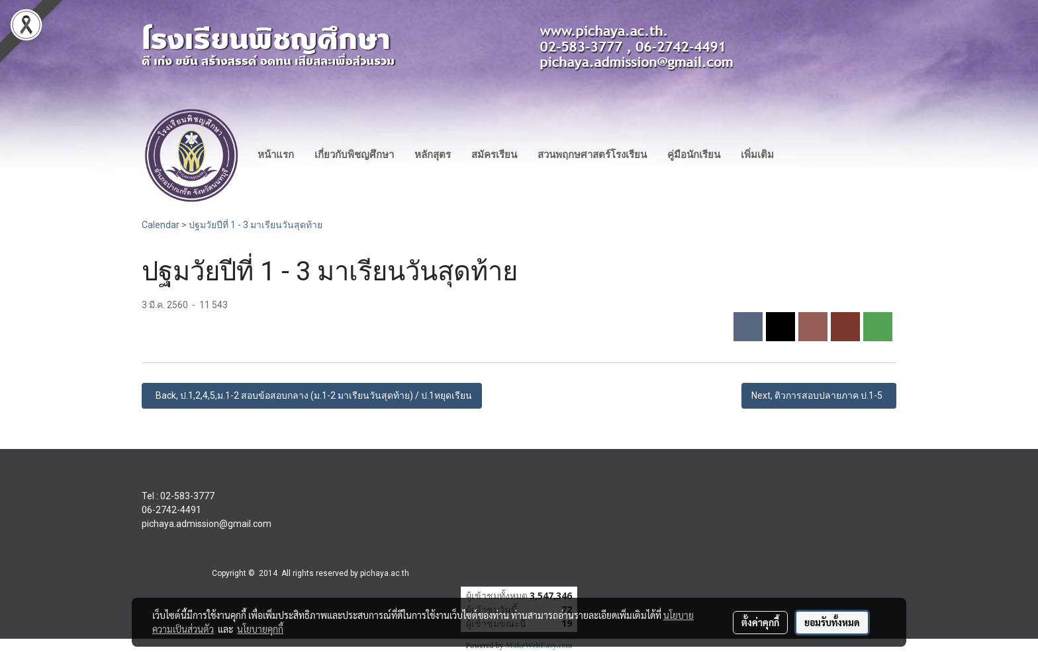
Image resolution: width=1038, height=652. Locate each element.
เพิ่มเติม (757, 155)
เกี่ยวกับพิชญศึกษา (354, 155)
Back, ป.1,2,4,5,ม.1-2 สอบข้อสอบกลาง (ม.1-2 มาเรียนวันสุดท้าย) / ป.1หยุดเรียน (312, 395)
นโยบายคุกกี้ (260, 629)
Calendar (160, 225)
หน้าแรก (276, 155)
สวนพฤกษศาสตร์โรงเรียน (592, 155)
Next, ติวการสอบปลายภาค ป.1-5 (818, 395)
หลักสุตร (432, 155)
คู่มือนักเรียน (693, 155)
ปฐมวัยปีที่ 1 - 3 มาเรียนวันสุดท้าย (255, 225)
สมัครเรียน (494, 155)
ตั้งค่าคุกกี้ (760, 622)
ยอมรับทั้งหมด (832, 622)
